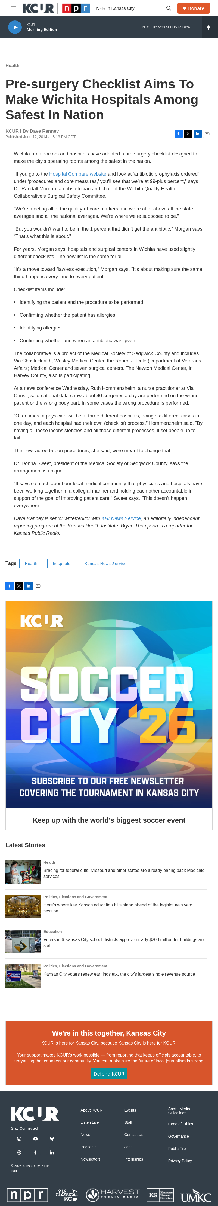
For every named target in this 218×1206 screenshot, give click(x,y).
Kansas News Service (106, 563)
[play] (15, 27)
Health (12, 65)
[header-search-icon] (169, 8)
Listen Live (90, 1122)
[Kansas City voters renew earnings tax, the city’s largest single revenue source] (23, 976)
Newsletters (91, 1159)
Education (52, 931)
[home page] (35, 1114)
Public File (177, 1149)
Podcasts (88, 1147)
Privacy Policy (180, 1161)
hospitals (61, 563)
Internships (133, 1159)
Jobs (128, 1147)
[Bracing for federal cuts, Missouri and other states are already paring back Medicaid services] (23, 872)
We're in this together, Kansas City (109, 1033)
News (85, 1135)
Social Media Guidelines (179, 1111)
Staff (128, 1122)
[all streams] (210, 27)
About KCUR (91, 1110)
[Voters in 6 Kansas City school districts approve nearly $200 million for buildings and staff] (23, 941)
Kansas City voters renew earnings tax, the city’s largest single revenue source (119, 974)
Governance (178, 1136)
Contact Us (133, 1135)
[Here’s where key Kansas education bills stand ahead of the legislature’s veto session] (23, 906)
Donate (196, 8)
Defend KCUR (109, 1073)
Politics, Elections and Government (75, 897)
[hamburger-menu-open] (13, 8)
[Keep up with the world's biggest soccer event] (109, 704)
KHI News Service (121, 518)
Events (130, 1110)
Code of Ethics (180, 1124)
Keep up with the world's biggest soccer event (109, 820)
